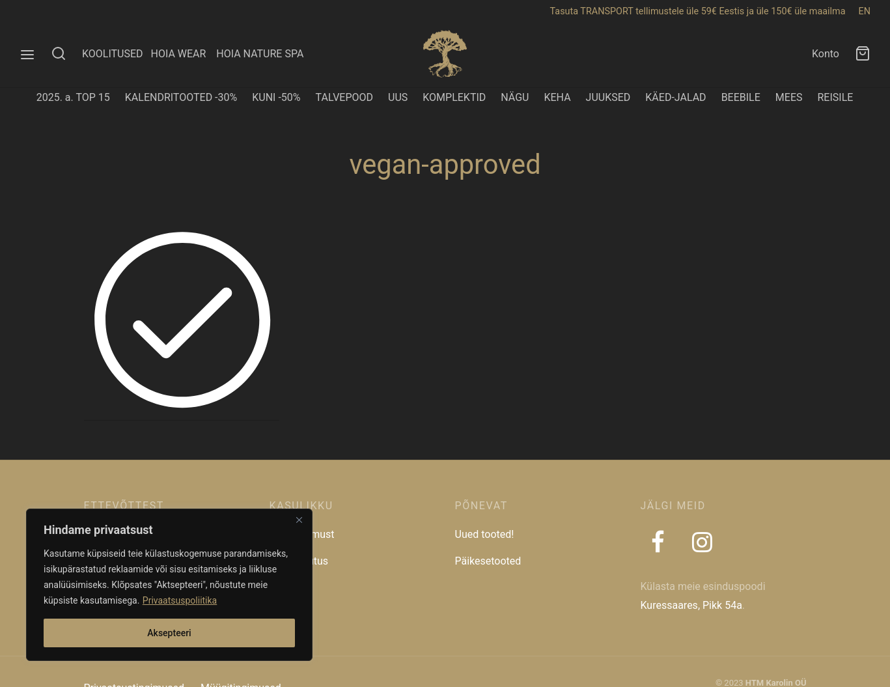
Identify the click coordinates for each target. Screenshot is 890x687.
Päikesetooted (488, 561)
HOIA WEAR (183, 54)
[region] (169, 585)
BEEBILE (740, 97)
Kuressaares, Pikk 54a (691, 605)
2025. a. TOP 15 (73, 97)
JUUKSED (608, 97)
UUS (398, 97)
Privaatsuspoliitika (180, 600)
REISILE (835, 97)
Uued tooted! (484, 534)
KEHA (557, 97)
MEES (789, 97)
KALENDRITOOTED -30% (181, 97)
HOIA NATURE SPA (259, 54)
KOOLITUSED (112, 54)
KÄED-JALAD (675, 97)
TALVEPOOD (345, 97)
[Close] (299, 519)
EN (864, 11)
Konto (825, 54)
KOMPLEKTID (454, 97)
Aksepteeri (169, 633)
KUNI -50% (276, 97)
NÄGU (515, 97)
